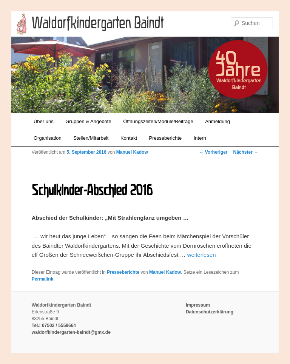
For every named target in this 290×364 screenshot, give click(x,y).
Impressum (198, 305)
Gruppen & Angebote (88, 121)
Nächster (246, 152)
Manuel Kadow (132, 152)
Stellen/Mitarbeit (90, 138)
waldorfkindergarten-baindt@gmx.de (71, 332)
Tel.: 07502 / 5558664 (54, 325)
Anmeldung (217, 121)
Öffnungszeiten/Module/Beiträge (158, 121)
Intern (200, 138)
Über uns (44, 121)
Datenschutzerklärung (209, 312)
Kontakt (128, 138)
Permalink (42, 279)
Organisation (48, 138)
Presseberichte (165, 138)
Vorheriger (213, 152)
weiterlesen (201, 254)
